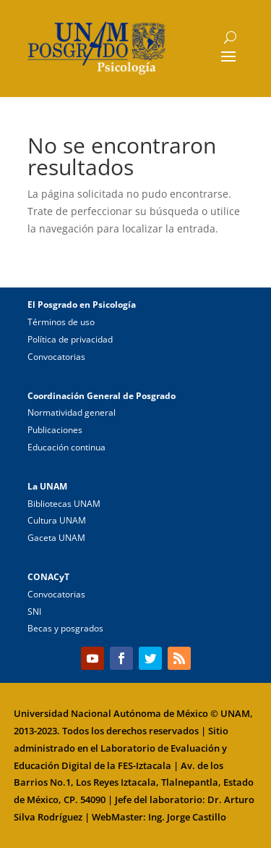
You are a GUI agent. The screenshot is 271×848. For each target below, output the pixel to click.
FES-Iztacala (144, 765)
